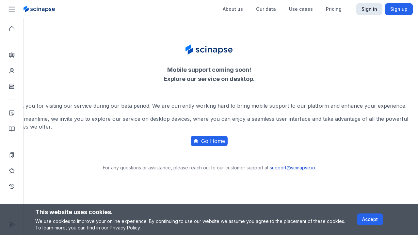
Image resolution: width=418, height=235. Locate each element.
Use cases (301, 9)
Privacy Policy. (125, 227)
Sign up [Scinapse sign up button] (399, 9)
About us (233, 9)
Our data (266, 9)
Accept (370, 219)
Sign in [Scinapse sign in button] (369, 9)
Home (244, 161)
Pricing (334, 9)
